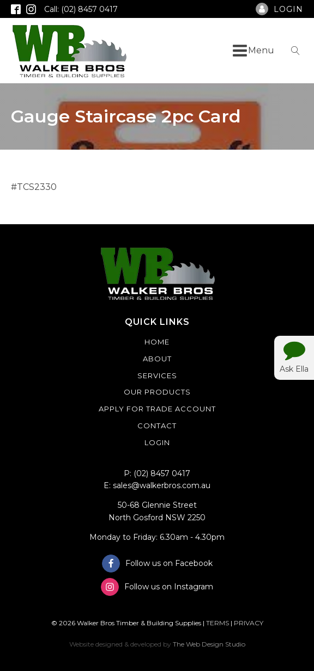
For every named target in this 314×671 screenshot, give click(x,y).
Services (157, 375)
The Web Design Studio (209, 644)
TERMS (217, 623)
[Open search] (295, 51)
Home (157, 341)
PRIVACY (248, 623)
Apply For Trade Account (157, 408)
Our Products (157, 391)
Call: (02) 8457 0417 (81, 9)
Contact (157, 425)
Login (157, 442)
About (157, 358)
